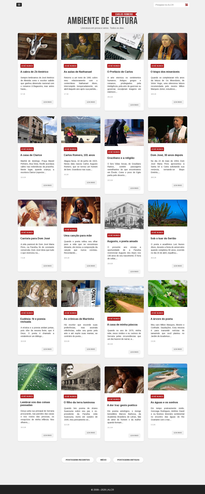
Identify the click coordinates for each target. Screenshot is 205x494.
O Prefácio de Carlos (120, 71)
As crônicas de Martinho (79, 318)
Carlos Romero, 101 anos (79, 155)
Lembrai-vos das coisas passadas (35, 404)
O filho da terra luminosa (79, 402)
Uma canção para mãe (78, 235)
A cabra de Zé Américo (34, 71)
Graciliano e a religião (120, 158)
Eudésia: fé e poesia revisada (32, 320)
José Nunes (27, 66)
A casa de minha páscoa (122, 324)
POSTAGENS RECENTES (78, 460)
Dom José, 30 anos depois (167, 155)
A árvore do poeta (162, 318)
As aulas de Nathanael (78, 71)
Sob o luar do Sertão (163, 238)
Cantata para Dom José (35, 238)
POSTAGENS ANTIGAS (128, 460)
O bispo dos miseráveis (165, 71)
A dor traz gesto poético (122, 405)
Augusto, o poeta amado (122, 241)
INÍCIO (103, 460)
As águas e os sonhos (164, 402)
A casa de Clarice (31, 155)
